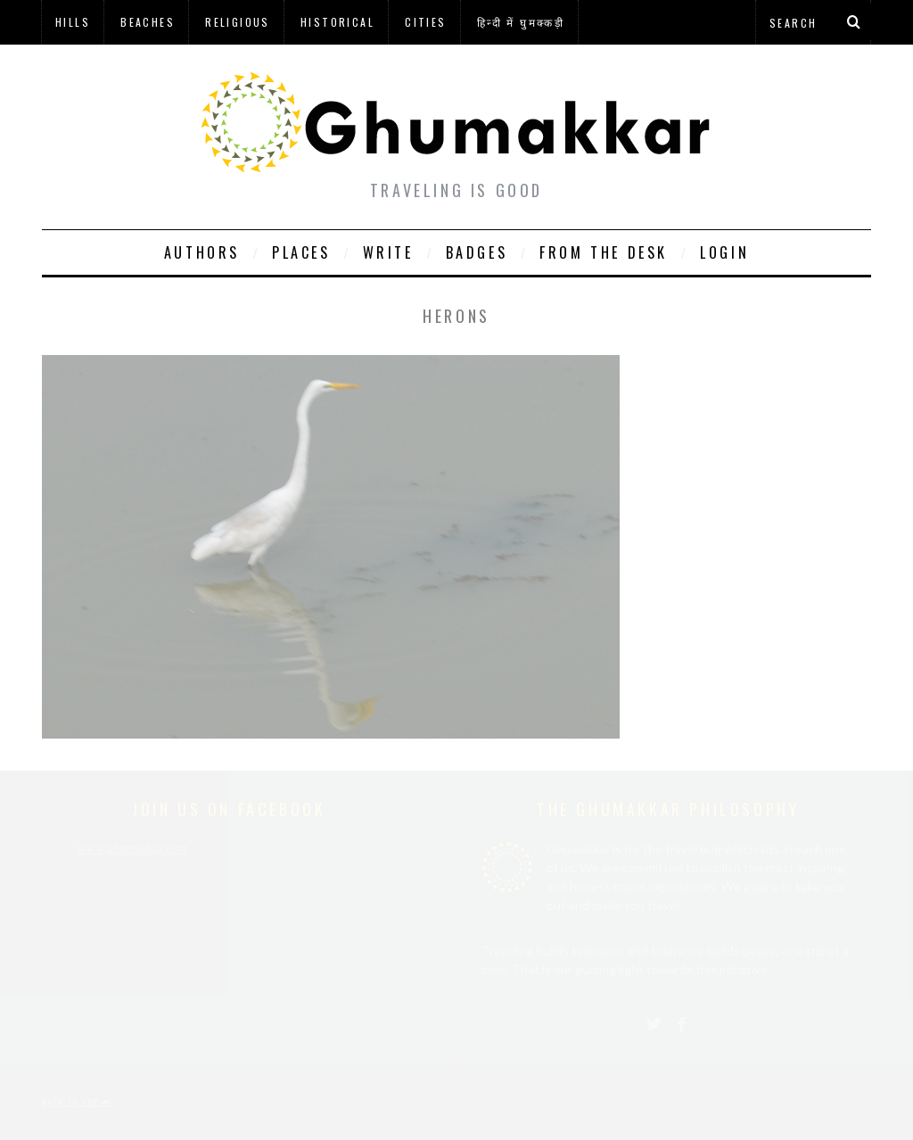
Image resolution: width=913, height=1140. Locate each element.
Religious (237, 21)
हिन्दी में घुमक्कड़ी (520, 21)
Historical (337, 21)
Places (301, 252)
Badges (477, 252)
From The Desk (603, 252)
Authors (202, 252)
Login (724, 252)
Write (388, 252)
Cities (425, 21)
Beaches (147, 21)
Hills (72, 21)
